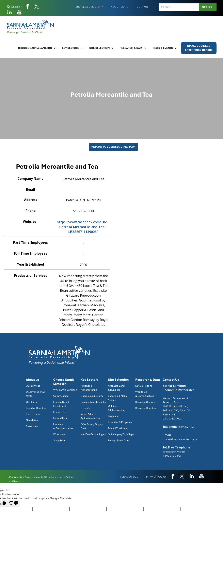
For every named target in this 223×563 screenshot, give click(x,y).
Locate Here (60, 412)
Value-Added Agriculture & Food (91, 416)
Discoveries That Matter (35, 394)
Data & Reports (143, 385)
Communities (60, 396)
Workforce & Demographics (144, 394)
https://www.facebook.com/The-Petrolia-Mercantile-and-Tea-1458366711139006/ (82, 227)
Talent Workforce (117, 428)
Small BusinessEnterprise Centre (198, 48)
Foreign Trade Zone (118, 440)
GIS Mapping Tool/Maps (121, 434)
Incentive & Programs (120, 422)
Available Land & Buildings (116, 387)
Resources (32, 426)
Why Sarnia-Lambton (65, 389)
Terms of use (129, 476)
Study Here (59, 440)
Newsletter (32, 420)
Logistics (113, 416)
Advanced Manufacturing (89, 387)
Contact (142, 6)
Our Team (31, 402)
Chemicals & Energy (92, 396)
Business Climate (145, 402)
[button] (14, 7)
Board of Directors (36, 408)
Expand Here (60, 418)
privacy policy (156, 476)
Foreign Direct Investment (61, 404)
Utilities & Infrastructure (116, 408)
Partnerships (33, 414)
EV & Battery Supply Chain (92, 426)
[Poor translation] (13, 503)
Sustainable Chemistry (93, 402)
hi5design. (15, 481)
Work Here (59, 434)
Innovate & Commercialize (63, 426)
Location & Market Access (118, 398)
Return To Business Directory (113, 146)
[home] (30, 27)
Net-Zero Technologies (93, 434)
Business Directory (89, 6)
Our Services (33, 385)
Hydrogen (86, 408)
